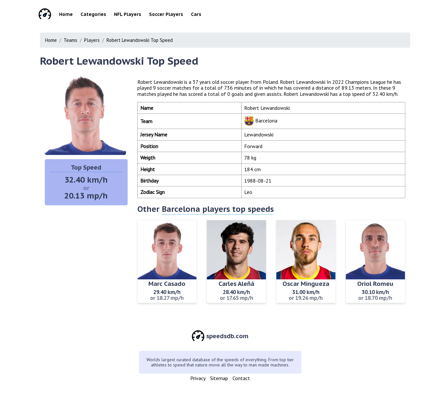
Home (66, 14)
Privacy (198, 378)
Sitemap (219, 378)
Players (92, 40)
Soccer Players (166, 14)
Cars (196, 14)
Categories (93, 14)
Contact (241, 378)
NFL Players (127, 14)
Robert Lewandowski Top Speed (140, 40)
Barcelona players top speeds (218, 209)
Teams (70, 40)
